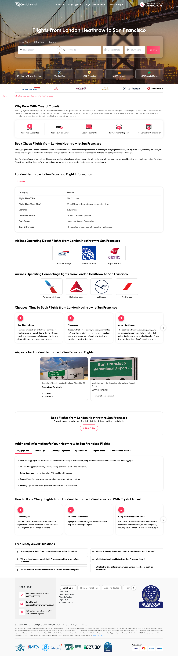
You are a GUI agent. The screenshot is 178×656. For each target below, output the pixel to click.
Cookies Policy (91, 599)
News (87, 610)
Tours (62, 610)
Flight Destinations (95, 4)
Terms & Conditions (117, 595)
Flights (63, 595)
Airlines (59, 4)
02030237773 (154, 5)
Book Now (89, 427)
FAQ (87, 614)
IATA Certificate (116, 602)
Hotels (62, 599)
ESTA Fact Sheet (116, 614)
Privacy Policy (90, 602)
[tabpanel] (64, 379)
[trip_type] (24, 42)
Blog (87, 606)
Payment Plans (116, 599)
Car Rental (64, 606)
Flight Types (74, 4)
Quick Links (68, 587)
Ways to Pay (116, 4)
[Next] (163, 328)
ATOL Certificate (117, 610)
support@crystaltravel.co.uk (40, 604)
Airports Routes (111, 587)
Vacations (64, 602)
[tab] (21, 181)
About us (88, 595)
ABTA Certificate (117, 606)
